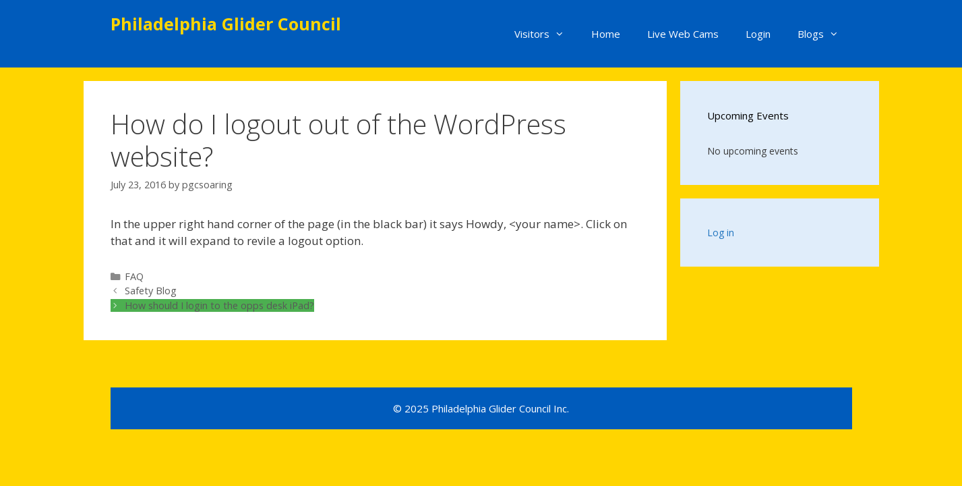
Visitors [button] (546, 34)
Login (758, 33)
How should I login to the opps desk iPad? (219, 305)
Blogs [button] (825, 34)
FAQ (134, 276)
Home (605, 33)
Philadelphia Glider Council (226, 23)
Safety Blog (151, 290)
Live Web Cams (683, 33)
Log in (720, 232)
